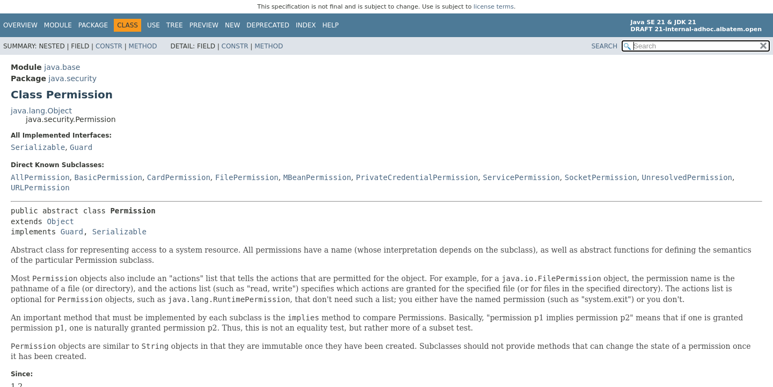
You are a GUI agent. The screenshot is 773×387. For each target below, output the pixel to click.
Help (331, 25)
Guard (81, 147)
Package (93, 25)
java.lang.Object (41, 110)
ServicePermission (521, 177)
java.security (72, 78)
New (232, 25)
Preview (203, 25)
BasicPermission (108, 177)
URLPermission (40, 187)
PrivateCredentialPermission (417, 177)
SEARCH (605, 46)
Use (153, 25)
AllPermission (40, 177)
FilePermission (247, 177)
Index (306, 25)
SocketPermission (601, 177)
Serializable (38, 147)
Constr (109, 46)
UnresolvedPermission (686, 177)
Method (143, 46)
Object (60, 221)
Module (58, 25)
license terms (493, 6)
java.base (62, 67)
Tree (174, 25)
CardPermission (178, 177)
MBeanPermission (317, 177)
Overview (20, 25)
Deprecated (267, 25)
